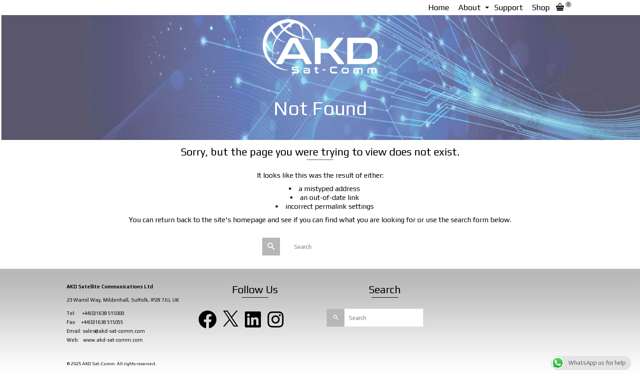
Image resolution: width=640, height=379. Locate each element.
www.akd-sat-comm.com (113, 340)
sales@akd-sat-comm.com (114, 331)
